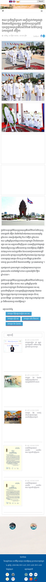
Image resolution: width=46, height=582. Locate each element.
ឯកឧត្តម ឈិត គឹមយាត (31, 318)
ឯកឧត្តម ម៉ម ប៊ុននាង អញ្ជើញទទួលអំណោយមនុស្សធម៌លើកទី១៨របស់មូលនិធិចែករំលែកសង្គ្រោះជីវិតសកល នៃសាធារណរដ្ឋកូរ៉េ (33, 380)
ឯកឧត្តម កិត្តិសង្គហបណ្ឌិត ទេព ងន (19, 313)
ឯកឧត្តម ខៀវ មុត (13, 318)
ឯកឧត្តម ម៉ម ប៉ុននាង (14, 323)
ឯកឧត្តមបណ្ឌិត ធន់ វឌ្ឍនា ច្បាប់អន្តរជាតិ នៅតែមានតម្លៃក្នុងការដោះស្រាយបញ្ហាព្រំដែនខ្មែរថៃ (33, 345)
